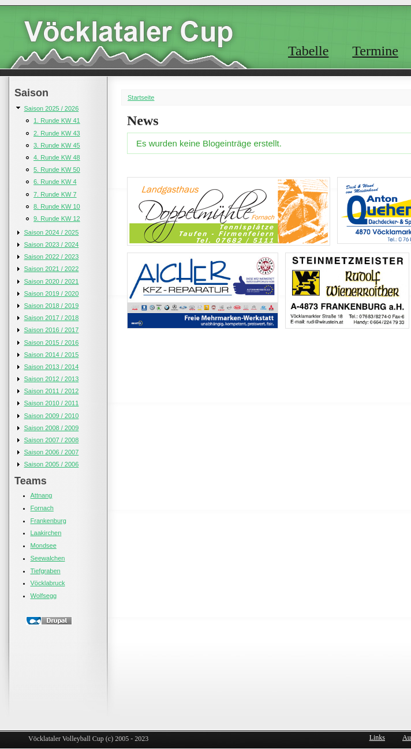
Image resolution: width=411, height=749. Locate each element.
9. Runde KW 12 (56, 218)
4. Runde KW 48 (56, 157)
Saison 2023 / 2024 (51, 244)
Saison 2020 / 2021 (51, 281)
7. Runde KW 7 (55, 194)
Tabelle (308, 50)
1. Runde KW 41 (56, 120)
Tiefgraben (46, 570)
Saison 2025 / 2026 (51, 108)
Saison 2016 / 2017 (51, 329)
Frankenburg (48, 520)
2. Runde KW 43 (56, 133)
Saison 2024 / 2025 (51, 232)
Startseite (141, 97)
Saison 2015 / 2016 (51, 342)
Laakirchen (46, 532)
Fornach (42, 508)
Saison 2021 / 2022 (51, 268)
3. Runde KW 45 (56, 145)
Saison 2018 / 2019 (51, 305)
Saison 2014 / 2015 (51, 354)
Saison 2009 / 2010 (51, 415)
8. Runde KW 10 (56, 206)
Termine (375, 50)
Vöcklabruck (48, 582)
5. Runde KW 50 (56, 169)
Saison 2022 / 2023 (51, 256)
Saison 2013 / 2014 (51, 366)
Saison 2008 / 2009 (51, 427)
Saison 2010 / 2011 (51, 403)
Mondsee (44, 545)
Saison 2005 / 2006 (51, 464)
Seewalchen (48, 558)
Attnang (42, 495)
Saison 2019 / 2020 (51, 293)
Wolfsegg (44, 595)
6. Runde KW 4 (55, 181)
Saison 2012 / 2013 (51, 378)
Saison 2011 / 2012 (51, 390)
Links (377, 737)
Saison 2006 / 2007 (51, 452)
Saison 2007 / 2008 (51, 439)
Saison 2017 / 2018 (51, 317)
